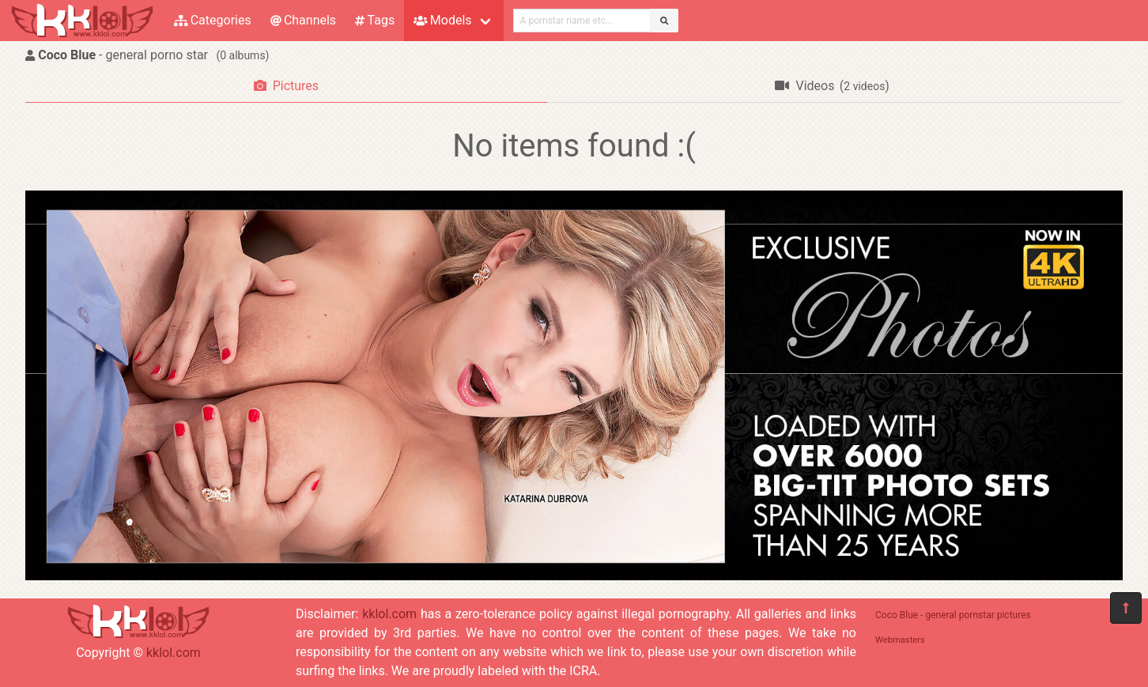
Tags (375, 20)
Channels (303, 20)
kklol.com (173, 652)
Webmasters (900, 640)
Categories (212, 20)
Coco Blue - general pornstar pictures (953, 615)
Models (442, 20)
